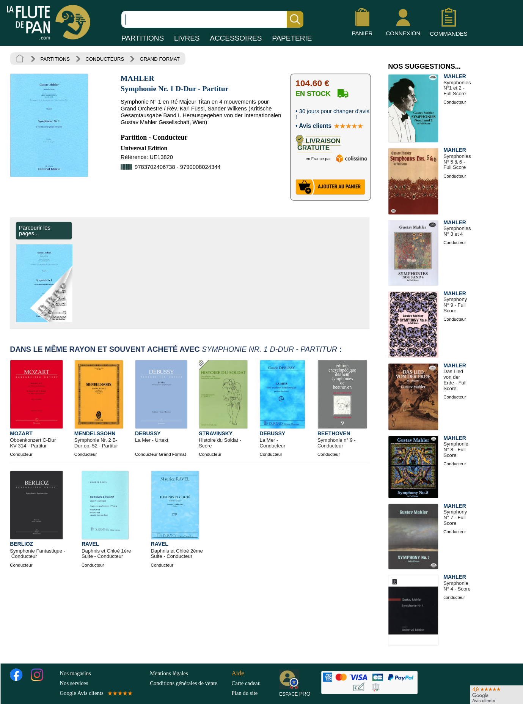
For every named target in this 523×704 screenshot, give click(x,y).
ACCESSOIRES (236, 38)
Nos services (74, 683)
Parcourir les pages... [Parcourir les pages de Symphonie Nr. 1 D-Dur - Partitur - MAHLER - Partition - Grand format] (34, 230)
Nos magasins (75, 673)
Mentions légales (169, 673)
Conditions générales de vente (189, 683)
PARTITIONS (142, 38)
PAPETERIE (292, 38)
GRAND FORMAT (159, 58)
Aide (237, 672)
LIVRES (187, 38)
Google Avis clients (95, 693)
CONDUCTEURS (104, 58)
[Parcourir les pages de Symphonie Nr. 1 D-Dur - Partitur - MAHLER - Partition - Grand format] (75, 320)
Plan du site (244, 693)
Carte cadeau (246, 683)
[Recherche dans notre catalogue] (212, 19)
